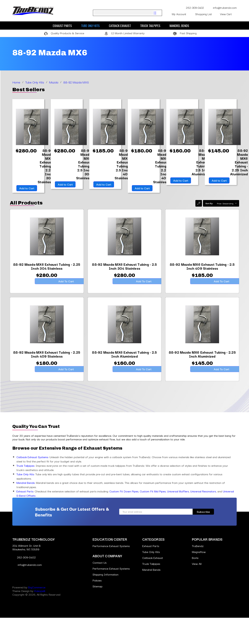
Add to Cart (26, 188)
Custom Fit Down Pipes (123, 491)
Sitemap (97, 586)
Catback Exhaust (121, 25)
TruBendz (198, 546)
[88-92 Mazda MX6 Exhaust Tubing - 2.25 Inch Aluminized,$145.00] (239, 162)
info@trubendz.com (222, 7)
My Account (181, 14)
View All (196, 564)
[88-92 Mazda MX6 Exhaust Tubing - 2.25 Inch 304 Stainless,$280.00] (45, 166)
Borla (195, 558)
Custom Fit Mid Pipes (153, 491)
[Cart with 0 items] (228, 14)
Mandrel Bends (181, 25)
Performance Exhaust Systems (111, 546)
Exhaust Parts (64, 25)
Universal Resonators (203, 491)
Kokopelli (39, 591)
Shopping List (205, 14)
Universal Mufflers (178, 491)
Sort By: (209, 203)
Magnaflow (199, 552)
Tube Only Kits (92, 25)
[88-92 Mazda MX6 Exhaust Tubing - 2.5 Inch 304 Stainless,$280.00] (83, 164)
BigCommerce (36, 587)
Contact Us (100, 563)
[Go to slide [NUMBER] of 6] (10, 232)
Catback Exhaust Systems (32, 457)
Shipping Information (105, 574)
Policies (97, 580)
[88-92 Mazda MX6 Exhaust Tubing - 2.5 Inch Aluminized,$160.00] (201, 162)
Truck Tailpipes (152, 25)
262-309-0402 (193, 7)
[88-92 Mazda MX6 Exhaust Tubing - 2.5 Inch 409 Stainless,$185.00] (122, 164)
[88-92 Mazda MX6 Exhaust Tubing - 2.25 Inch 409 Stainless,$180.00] (160, 166)
